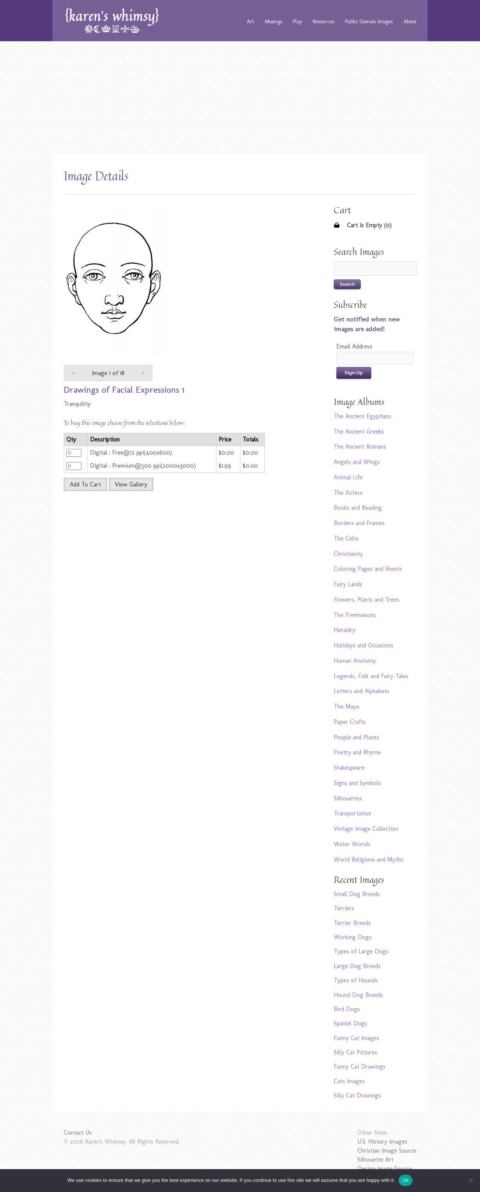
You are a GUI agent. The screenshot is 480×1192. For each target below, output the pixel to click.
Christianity (348, 553)
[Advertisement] (240, 97)
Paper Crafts (350, 721)
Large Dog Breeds (357, 966)
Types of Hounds (356, 980)
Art (250, 21)
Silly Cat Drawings (357, 1095)
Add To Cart (85, 484)
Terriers (344, 908)
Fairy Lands (348, 584)
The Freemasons (355, 615)
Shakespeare (349, 767)
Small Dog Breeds (357, 894)
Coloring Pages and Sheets (368, 568)
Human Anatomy (355, 660)
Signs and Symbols (357, 783)
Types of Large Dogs (361, 951)
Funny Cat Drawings (360, 1066)
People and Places (356, 737)
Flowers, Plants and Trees (366, 599)
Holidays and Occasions (363, 645)
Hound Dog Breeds (358, 994)
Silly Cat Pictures (355, 1052)
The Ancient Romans (360, 446)
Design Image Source (384, 1168)
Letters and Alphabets (361, 691)
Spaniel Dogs (350, 1023)
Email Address (354, 346)
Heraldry (345, 630)
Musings (273, 21)
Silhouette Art (375, 1159)
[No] (470, 1180)
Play (297, 21)
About (410, 21)
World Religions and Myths (369, 859)
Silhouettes (348, 798)
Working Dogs (353, 937)
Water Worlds (352, 844)
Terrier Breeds (352, 922)
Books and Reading (358, 507)
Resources (323, 21)
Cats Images (349, 1081)
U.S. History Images (382, 1141)
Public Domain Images (369, 21)
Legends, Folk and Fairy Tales (371, 676)
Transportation (352, 813)
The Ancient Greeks (359, 431)
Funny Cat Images (356, 1038)
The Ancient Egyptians (362, 416)
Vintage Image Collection (366, 828)
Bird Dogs (347, 1009)
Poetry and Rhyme (357, 752)
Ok (405, 1180)
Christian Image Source (386, 1150)
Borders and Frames (359, 523)
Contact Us (78, 1132)
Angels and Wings (357, 461)
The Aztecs (348, 492)
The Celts (346, 538)
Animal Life (348, 477)
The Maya (346, 706)
